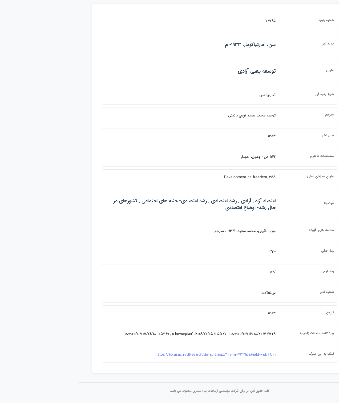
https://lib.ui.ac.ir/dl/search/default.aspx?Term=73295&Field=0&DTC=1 (165, 355)
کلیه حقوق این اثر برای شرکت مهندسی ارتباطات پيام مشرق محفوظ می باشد (169, 390)
